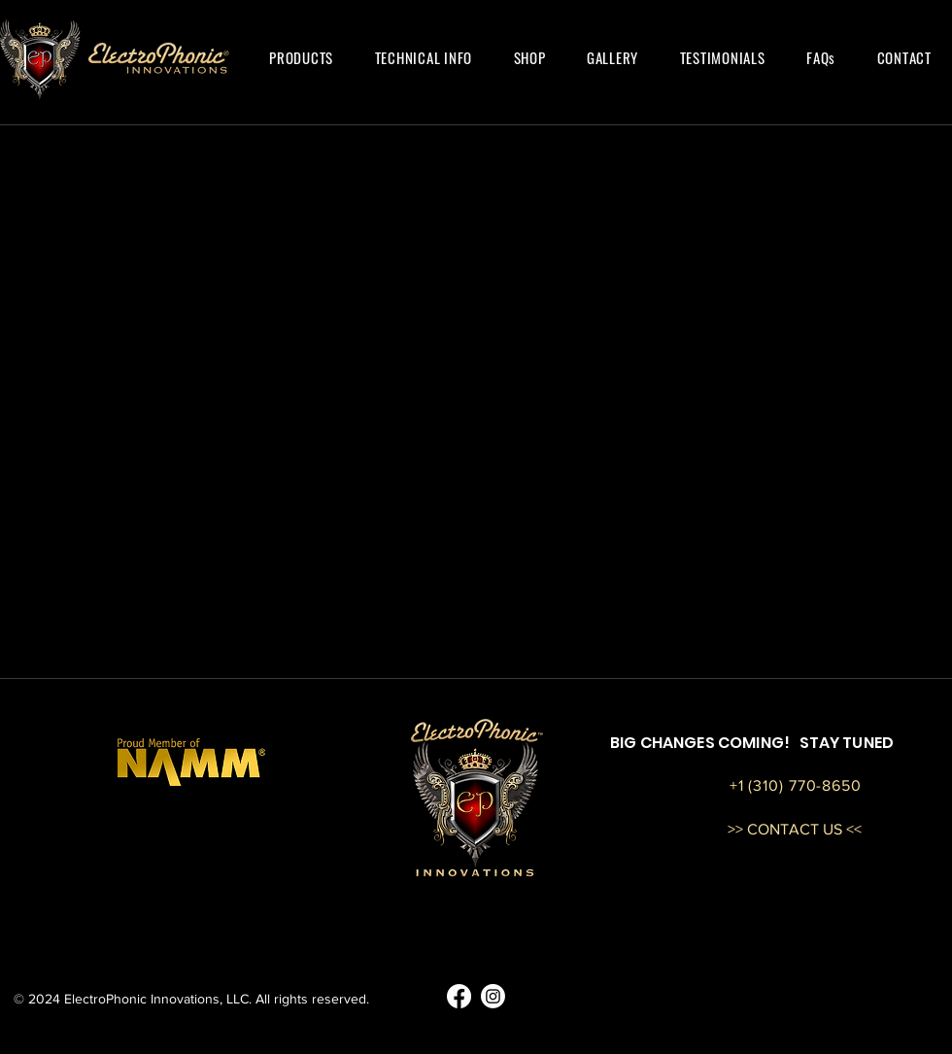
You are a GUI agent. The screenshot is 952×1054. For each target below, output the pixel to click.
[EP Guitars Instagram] (493, 996)
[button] (301, 57)
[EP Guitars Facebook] (459, 996)
